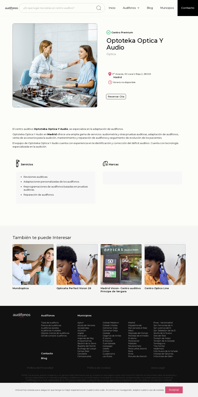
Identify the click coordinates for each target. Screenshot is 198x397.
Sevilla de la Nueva (162, 333)
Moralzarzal (133, 341)
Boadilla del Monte (87, 346)
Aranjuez (82, 335)
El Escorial (108, 341)
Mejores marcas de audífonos (55, 333)
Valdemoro (158, 348)
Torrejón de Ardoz (162, 338)
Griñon (106, 351)
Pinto (130, 353)
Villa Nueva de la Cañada (165, 351)
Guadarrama (109, 353)
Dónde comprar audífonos (54, 335)
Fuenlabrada (109, 343)
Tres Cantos (159, 346)
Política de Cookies (99, 367)
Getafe (106, 348)
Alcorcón (82, 330)
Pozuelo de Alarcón (137, 356)
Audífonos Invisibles (51, 330)
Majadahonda (135, 325)
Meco (130, 330)
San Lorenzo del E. (162, 328)
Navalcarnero (134, 346)
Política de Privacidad (40, 367)
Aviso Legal (158, 367)
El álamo (107, 338)
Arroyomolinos (85, 341)
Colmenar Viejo (110, 328)
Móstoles (132, 343)
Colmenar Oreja (110, 330)
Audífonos (48, 315)
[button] (131, 8)
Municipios (167, 8)
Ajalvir (81, 322)
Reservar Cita (116, 96)
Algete (81, 333)
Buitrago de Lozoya (87, 348)
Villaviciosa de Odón (163, 356)
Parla (130, 351)
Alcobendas (83, 328)
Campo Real (83, 351)
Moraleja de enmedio (138, 335)
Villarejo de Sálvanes (163, 353)
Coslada (106, 333)
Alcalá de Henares (86, 325)
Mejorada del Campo (138, 333)
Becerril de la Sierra (87, 343)
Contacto (47, 353)
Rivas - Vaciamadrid (163, 322)
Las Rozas (107, 356)
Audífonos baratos (50, 328)
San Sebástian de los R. (164, 330)
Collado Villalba (110, 325)
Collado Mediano (111, 322)
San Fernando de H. (163, 325)
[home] (11, 7)
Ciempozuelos (84, 356)
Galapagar (108, 346)
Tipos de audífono (50, 322)
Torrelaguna (159, 343)
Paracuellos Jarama (137, 348)
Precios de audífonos (51, 325)
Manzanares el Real (137, 328)
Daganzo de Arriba (112, 335)
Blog (150, 8)
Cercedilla (82, 353)
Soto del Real (159, 335)
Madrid (131, 322)
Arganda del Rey (86, 338)
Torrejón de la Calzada (164, 341)
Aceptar (174, 389)
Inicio (112, 8)
